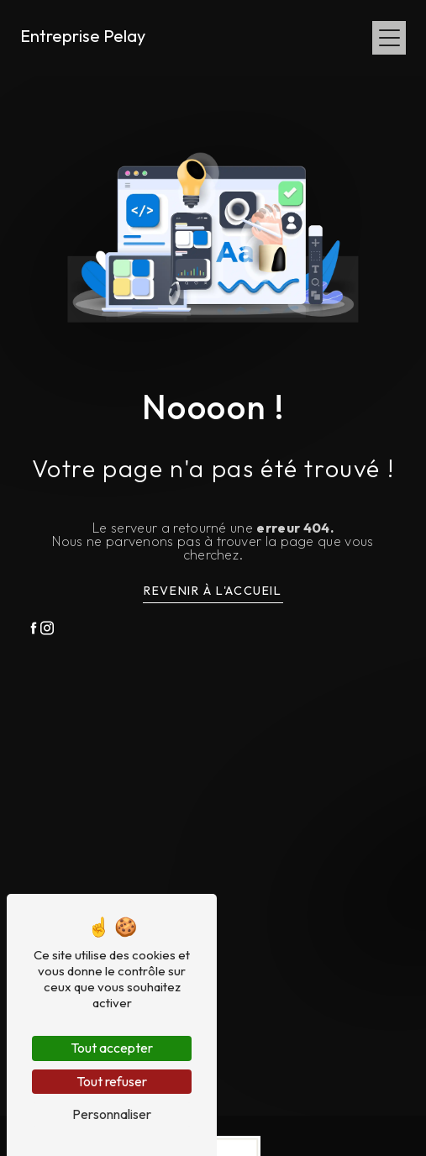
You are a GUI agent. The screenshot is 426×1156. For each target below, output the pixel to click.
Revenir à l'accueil (212, 590)
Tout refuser (111, 1081)
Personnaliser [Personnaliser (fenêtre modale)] (111, 1114)
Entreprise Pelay (82, 35)
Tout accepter (112, 1047)
